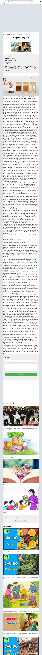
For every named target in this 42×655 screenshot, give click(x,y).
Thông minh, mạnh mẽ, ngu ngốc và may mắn (15, 486)
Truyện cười (14, 519)
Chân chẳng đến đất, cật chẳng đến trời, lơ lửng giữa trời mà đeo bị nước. (20, 579)
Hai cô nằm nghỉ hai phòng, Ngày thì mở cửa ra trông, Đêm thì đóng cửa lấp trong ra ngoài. (20, 635)
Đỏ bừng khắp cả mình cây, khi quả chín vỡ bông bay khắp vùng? (20, 553)
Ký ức (4, 513)
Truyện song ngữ (32, 519)
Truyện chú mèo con (10, 34)
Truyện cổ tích (22, 519)
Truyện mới (12, 58)
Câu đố (7, 519)
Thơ (15, 521)
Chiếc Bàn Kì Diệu (8, 458)
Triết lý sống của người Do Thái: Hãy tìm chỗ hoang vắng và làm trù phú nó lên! (20, 430)
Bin (10, 56)
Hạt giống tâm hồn (23, 521)
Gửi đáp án (21, 375)
